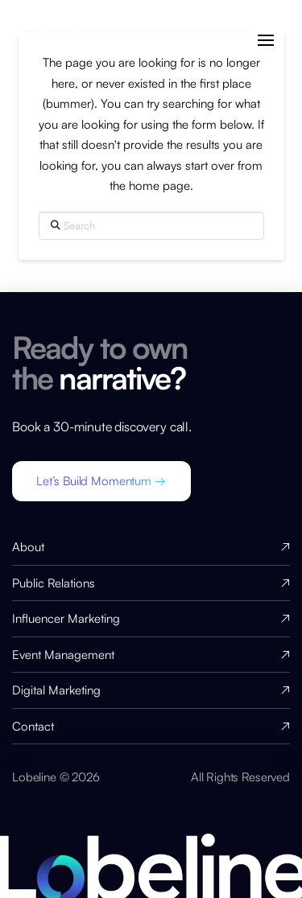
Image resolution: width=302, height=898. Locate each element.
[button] (266, 41)
